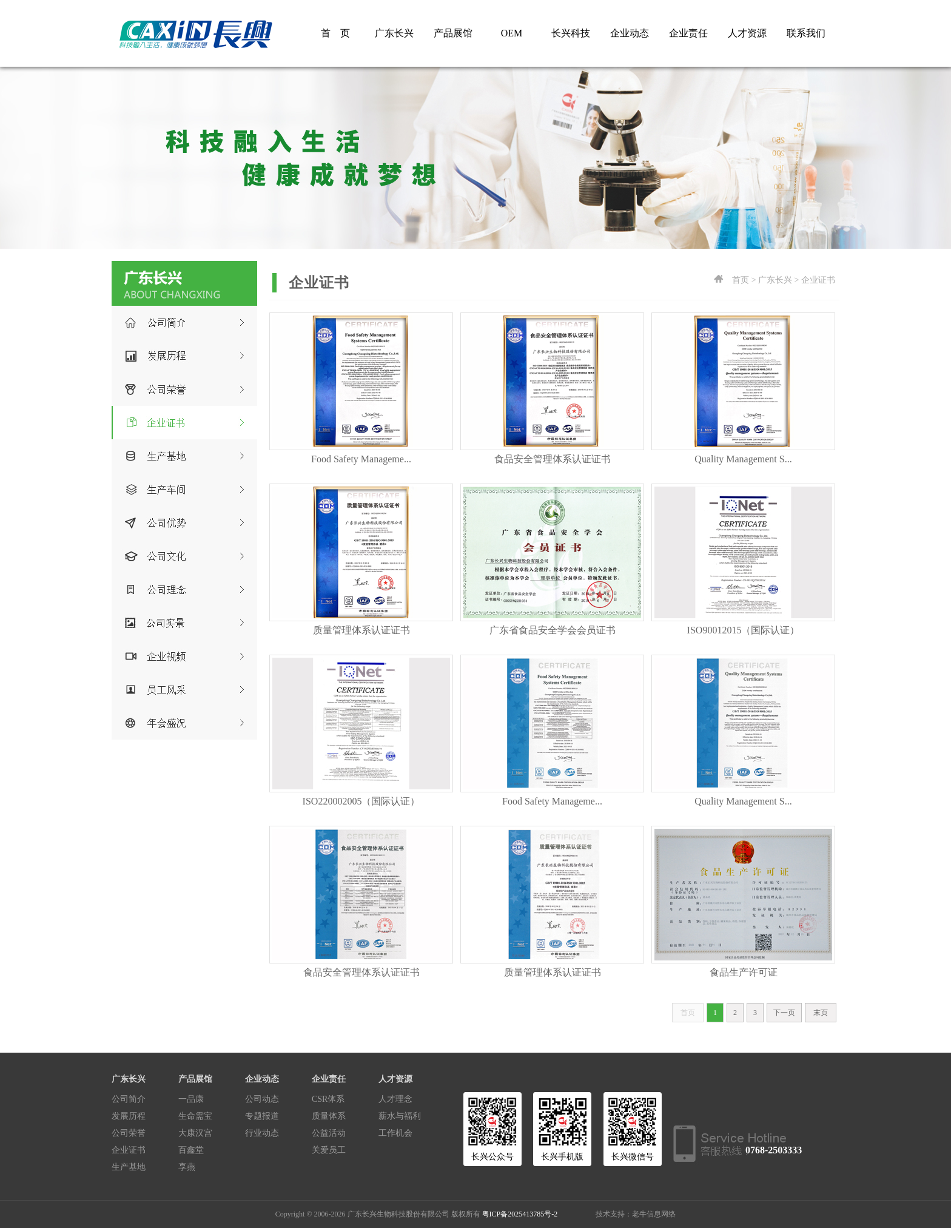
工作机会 (395, 1133)
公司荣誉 (129, 1133)
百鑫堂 (191, 1150)
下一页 (784, 1012)
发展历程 (129, 1116)
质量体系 (329, 1116)
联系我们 (806, 33)
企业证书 (129, 1150)
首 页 (335, 33)
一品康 (191, 1099)
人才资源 (747, 33)
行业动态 (262, 1133)
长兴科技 (570, 33)
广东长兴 (394, 33)
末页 (821, 1012)
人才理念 (395, 1099)
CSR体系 (328, 1099)
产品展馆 (453, 33)
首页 (688, 1012)
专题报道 (262, 1116)
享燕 (186, 1167)
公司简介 (129, 1099)
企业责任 (688, 33)
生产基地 (129, 1167)
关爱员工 (329, 1150)
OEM (512, 33)
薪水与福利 (399, 1116)
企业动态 (629, 33)
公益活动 (329, 1133)
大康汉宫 (195, 1133)
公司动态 (262, 1099)
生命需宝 (195, 1116)
